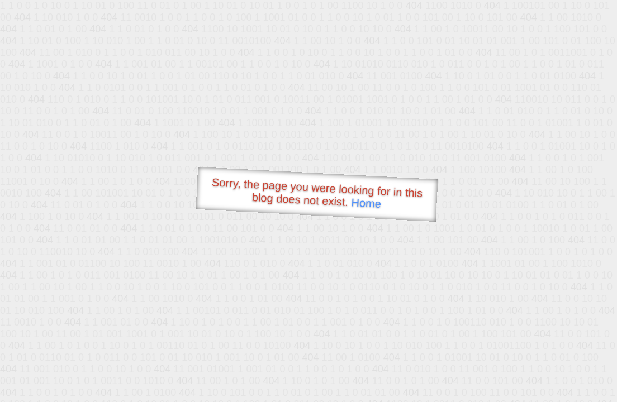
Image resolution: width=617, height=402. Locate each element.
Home (366, 203)
